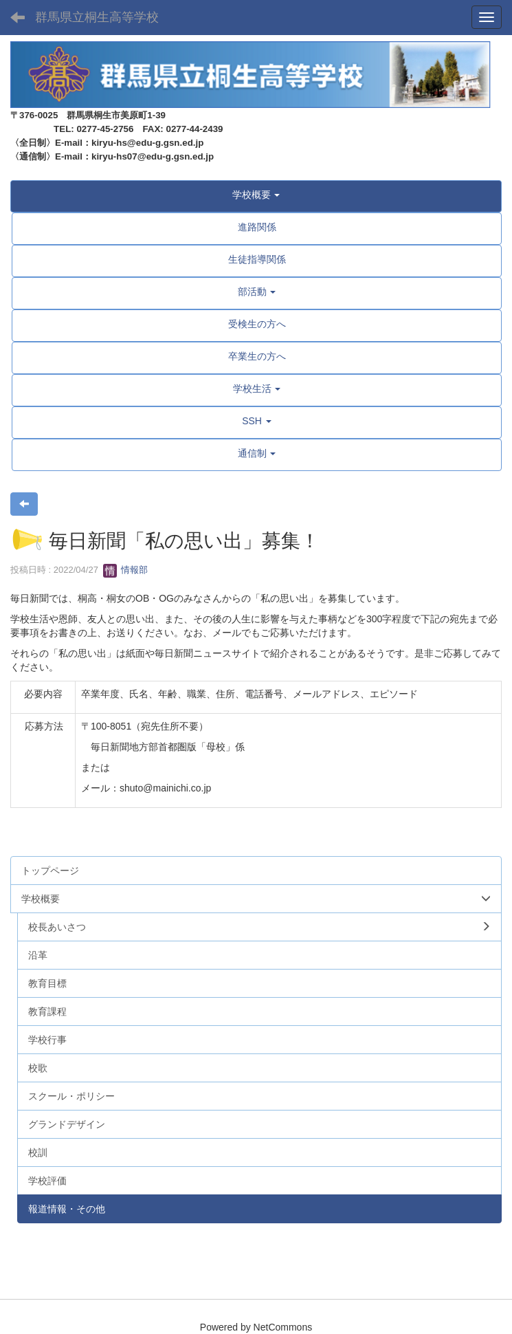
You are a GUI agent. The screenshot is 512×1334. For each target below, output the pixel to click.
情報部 (125, 570)
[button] (256, 194)
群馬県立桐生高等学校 (97, 17)
